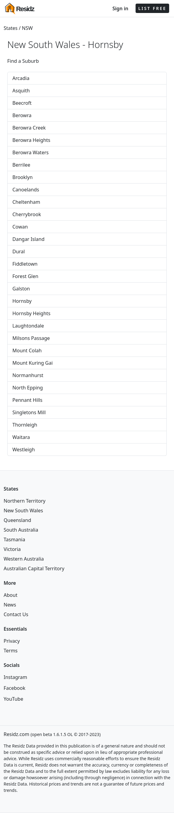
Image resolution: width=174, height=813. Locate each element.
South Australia (21, 530)
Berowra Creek (29, 127)
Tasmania (14, 539)
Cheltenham (26, 202)
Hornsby (105, 44)
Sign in (120, 8)
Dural (18, 251)
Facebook (14, 688)
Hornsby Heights (31, 313)
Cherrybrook (26, 214)
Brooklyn (22, 177)
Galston (21, 288)
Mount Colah (27, 350)
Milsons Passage (31, 338)
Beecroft (21, 103)
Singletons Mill (29, 412)
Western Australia (24, 558)
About (10, 595)
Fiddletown (25, 264)
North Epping (27, 387)
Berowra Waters (30, 152)
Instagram (15, 677)
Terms (11, 650)
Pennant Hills (27, 400)
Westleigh (23, 449)
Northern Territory (24, 501)
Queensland (17, 520)
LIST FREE (152, 8)
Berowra (21, 115)
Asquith (21, 90)
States (11, 28)
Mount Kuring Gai (32, 363)
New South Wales (23, 510)
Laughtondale (28, 325)
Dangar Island (28, 239)
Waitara (21, 437)
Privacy (12, 641)
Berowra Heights (31, 140)
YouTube (13, 699)
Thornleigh (24, 424)
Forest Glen (25, 276)
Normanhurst (27, 375)
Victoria (12, 549)
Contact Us (16, 614)
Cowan (20, 226)
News (10, 604)
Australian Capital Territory (34, 568)
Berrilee (21, 165)
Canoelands (25, 189)
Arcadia (20, 78)
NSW (27, 28)
